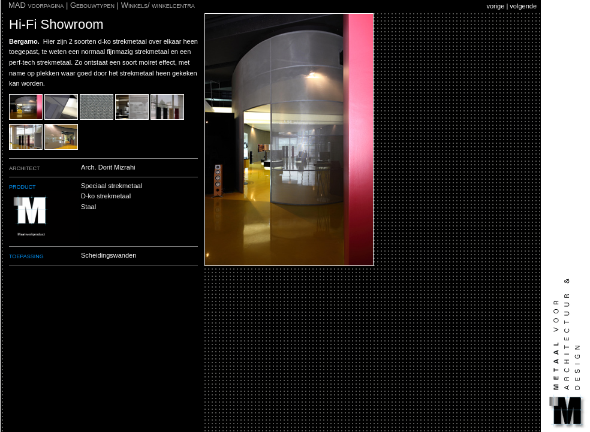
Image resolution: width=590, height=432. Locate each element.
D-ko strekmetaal (106, 196)
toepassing (26, 255)
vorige (495, 6)
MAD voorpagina (36, 5)
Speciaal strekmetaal (111, 185)
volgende (523, 6)
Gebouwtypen (92, 5)
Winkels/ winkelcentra (158, 5)
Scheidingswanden (108, 255)
